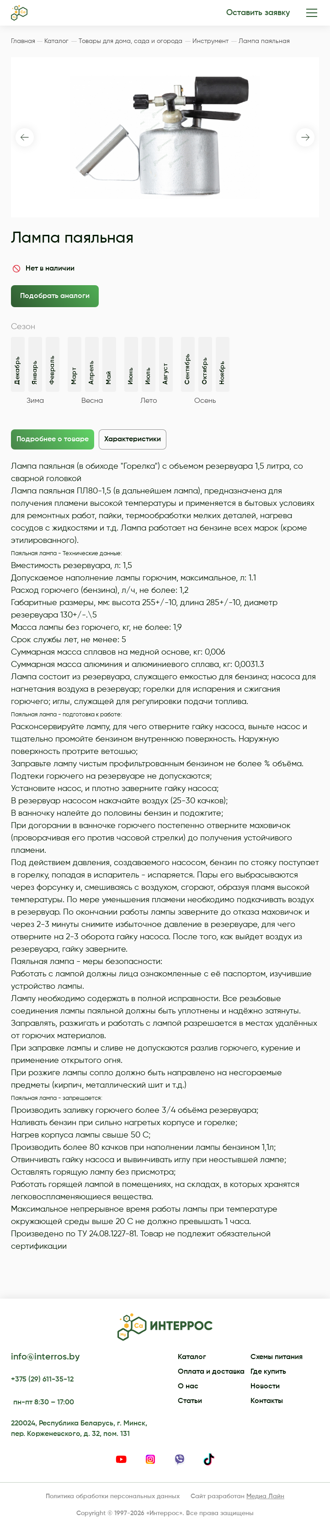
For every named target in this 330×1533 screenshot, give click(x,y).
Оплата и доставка (211, 1372)
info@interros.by (45, 1357)
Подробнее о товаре (52, 439)
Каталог (192, 1357)
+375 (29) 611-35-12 (42, 1379)
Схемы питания (276, 1357)
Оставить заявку (258, 13)
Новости (265, 1386)
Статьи (190, 1401)
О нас (188, 1386)
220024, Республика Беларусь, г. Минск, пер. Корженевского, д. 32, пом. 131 (79, 1428)
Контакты (266, 1401)
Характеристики (132, 439)
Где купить (268, 1372)
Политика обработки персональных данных (113, 1496)
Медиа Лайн (265, 1496)
